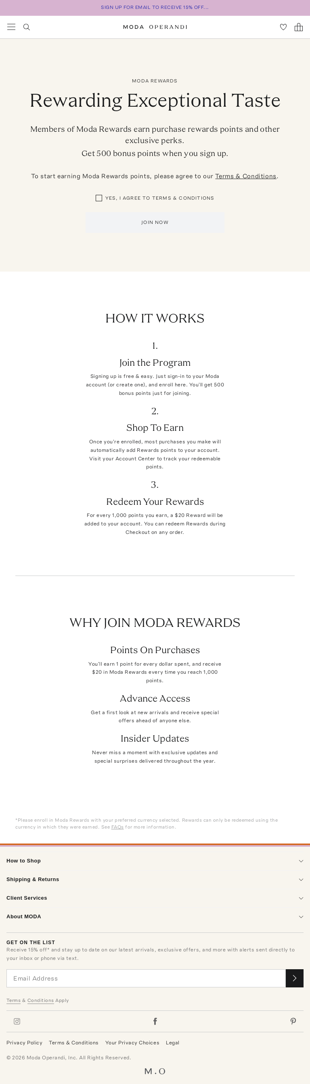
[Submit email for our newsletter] (295, 978)
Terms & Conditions (245, 176)
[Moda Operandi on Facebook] (155, 1021)
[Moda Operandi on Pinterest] (293, 1021)
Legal (173, 1043)
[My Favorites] (283, 27)
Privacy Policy (24, 1043)
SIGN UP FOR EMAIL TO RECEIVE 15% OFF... (155, 7)
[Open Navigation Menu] (11, 27)
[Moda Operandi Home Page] (155, 27)
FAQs (117, 827)
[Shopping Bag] (299, 27)
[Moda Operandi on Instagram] (17, 1021)
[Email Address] (146, 978)
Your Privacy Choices (132, 1043)
